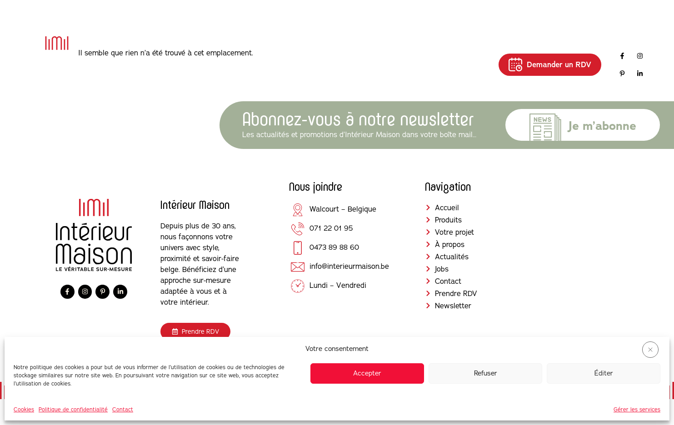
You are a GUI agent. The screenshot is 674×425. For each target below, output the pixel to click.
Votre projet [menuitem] (284, 64)
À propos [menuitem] (336, 64)
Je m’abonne (602, 125)
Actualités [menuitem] (385, 58)
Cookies (24, 409)
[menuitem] (232, 64)
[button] (650, 349)
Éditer (603, 373)
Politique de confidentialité (73, 409)
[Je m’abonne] (545, 129)
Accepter (367, 373)
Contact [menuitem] (465, 58)
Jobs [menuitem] (427, 58)
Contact (122, 409)
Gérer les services (637, 409)
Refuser (485, 373)
